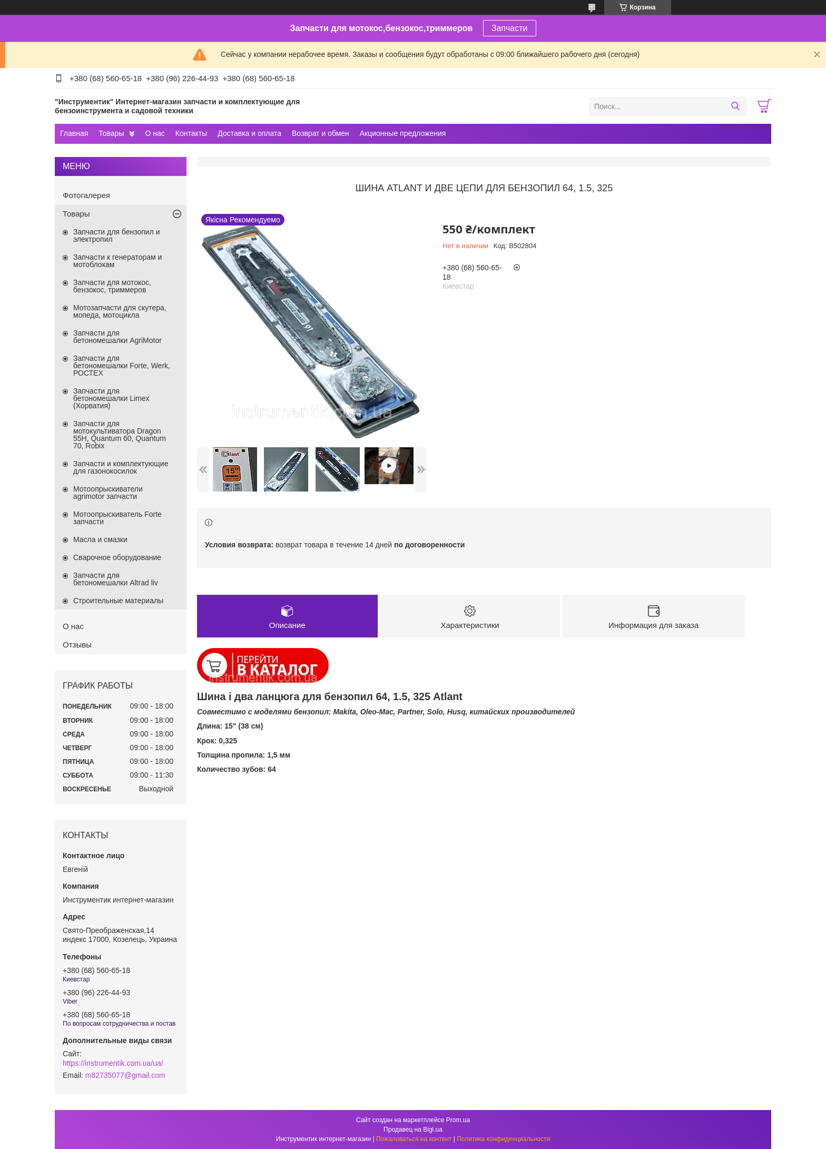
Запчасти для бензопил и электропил (116, 235)
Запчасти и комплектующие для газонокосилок (120, 467)
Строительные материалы (118, 600)
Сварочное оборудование (117, 557)
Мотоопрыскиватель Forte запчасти (117, 518)
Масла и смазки (100, 539)
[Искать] (735, 106)
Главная (74, 133)
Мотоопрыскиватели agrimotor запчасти (108, 492)
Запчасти (509, 28)
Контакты (191, 133)
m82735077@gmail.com (125, 1075)
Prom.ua (458, 1120)
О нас (154, 133)
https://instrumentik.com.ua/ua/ (113, 1063)
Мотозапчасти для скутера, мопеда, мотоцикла (119, 311)
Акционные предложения (403, 133)
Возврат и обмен (320, 133)
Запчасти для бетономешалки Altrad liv (115, 579)
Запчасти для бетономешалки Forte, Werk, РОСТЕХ (121, 365)
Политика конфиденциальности (503, 1139)
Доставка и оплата (249, 133)
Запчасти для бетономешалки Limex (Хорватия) (111, 398)
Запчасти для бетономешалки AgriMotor (117, 337)
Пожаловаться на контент (413, 1139)
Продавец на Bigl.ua (413, 1129)
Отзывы (77, 644)
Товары (111, 133)
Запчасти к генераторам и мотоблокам (117, 261)
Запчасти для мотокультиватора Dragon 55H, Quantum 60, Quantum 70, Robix (119, 434)
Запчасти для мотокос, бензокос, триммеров (112, 286)
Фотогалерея (86, 195)
